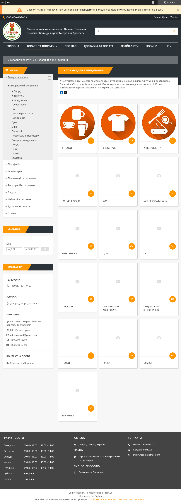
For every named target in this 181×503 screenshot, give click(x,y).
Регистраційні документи (21, 185)
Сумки (148, 362)
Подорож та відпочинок (24, 140)
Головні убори (71, 200)
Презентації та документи (22, 178)
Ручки (106, 362)
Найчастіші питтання (19, 199)
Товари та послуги (40, 46)
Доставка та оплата (99, 46)
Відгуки (12, 192)
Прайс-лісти (130, 46)
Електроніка (69, 253)
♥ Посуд (67, 148)
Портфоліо (14, 164)
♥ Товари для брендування (23, 85)
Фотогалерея (15, 171)
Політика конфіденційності (132, 499)
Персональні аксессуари (25, 135)
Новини (151, 46)
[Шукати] (174, 31)
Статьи (12, 213)
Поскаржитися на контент (102, 499)
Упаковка (68, 415)
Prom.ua (108, 493)
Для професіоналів (156, 200)
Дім (105, 200)
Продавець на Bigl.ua (90, 496)
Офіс (146, 253)
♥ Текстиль (109, 148)
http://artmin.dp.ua (20, 330)
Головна (12, 46)
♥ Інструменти (152, 148)
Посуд (66, 362)
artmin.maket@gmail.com (23, 335)
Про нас (70, 46)
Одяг (106, 253)
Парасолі (67, 306)
